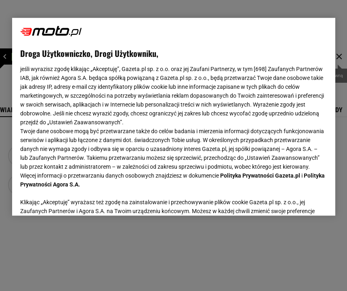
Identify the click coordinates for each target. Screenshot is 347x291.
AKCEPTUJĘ (299, 200)
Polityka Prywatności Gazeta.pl (260, 175)
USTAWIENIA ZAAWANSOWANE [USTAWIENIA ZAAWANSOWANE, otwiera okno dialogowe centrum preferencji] (73, 199)
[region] (173, 117)
